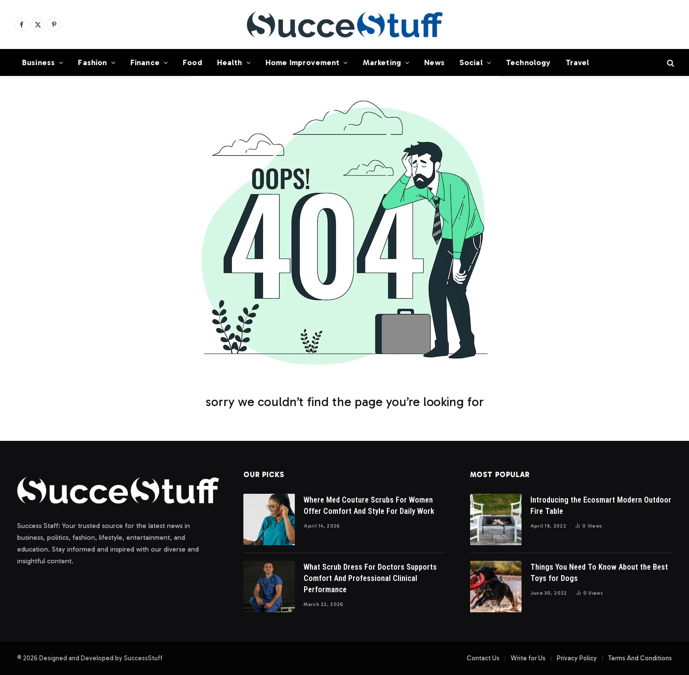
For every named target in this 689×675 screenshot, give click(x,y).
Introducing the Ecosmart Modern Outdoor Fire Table (600, 505)
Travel (578, 62)
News (434, 62)
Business (38, 62)
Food (192, 62)
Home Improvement (302, 62)
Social (471, 62)
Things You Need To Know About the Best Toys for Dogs (599, 572)
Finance (145, 62)
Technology (528, 62)
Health (229, 62)
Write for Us (528, 658)
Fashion (92, 62)
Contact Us (483, 658)
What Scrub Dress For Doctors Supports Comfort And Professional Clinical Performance (370, 578)
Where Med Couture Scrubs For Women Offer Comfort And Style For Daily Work (369, 505)
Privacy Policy (577, 658)
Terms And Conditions (640, 658)
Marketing (382, 62)
